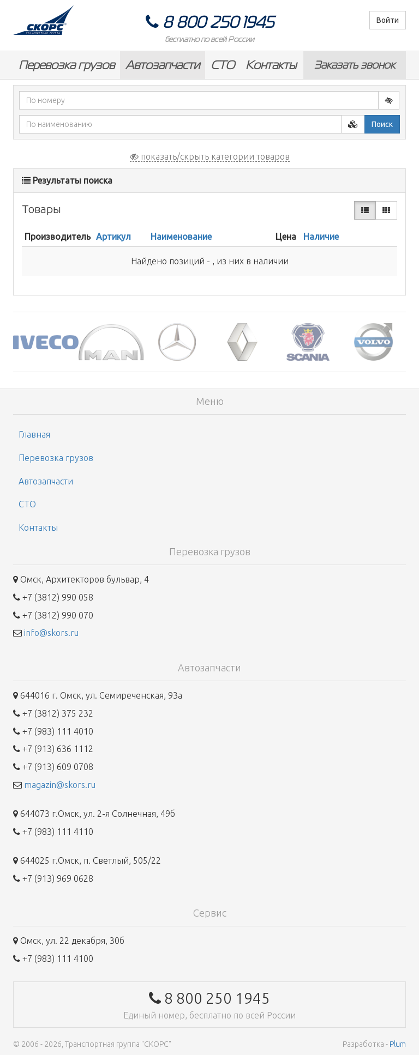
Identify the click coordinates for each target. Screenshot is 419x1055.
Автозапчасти (162, 65)
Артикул (113, 236)
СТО (223, 65)
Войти (387, 20)
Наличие (321, 236)
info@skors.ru (51, 633)
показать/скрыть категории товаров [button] (210, 156)
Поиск (382, 124)
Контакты (271, 65)
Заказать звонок (354, 65)
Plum (398, 1044)
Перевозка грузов (67, 65)
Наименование (181, 236)
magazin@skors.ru (59, 785)
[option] (46, 342)
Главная (34, 434)
